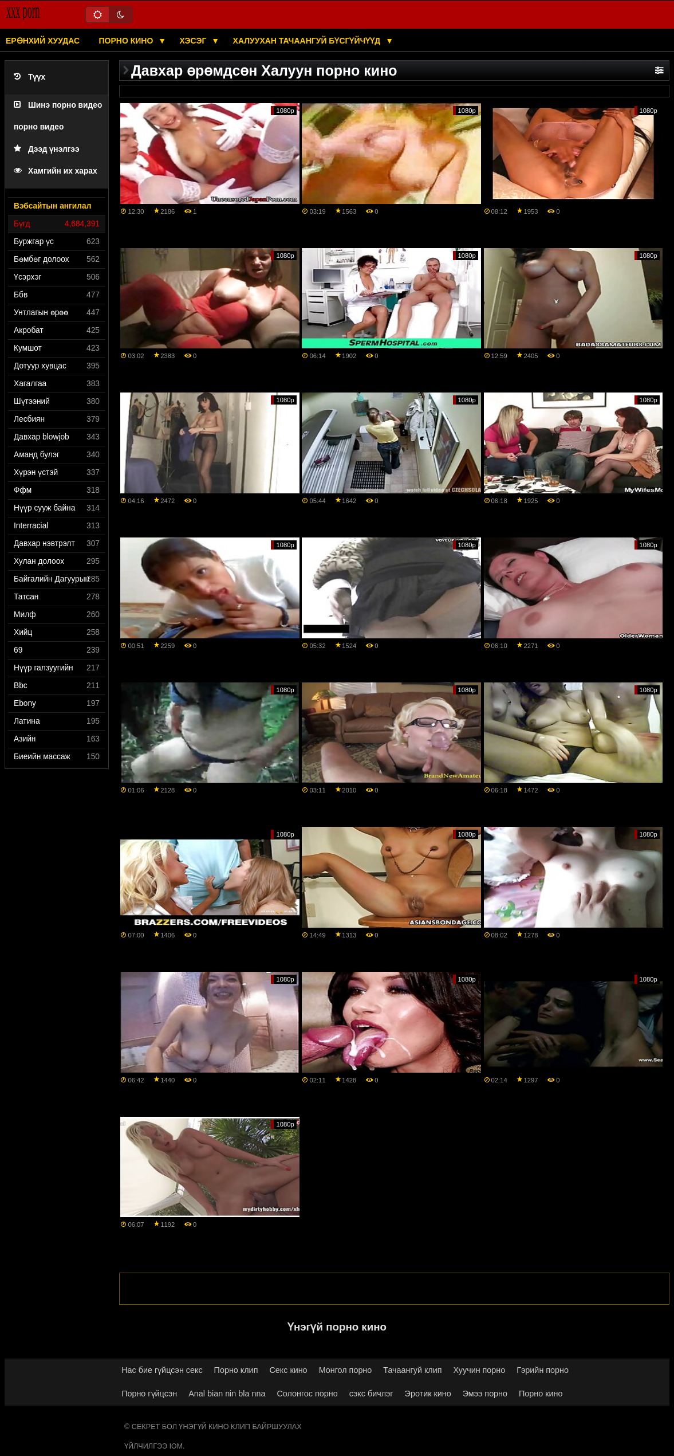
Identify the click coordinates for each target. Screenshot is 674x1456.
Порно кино (127, 40)
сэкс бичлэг (371, 1393)
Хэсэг (194, 40)
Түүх (29, 77)
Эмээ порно (485, 1393)
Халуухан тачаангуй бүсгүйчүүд (308, 40)
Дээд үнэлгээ (47, 149)
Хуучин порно (480, 1370)
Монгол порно (345, 1370)
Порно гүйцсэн (149, 1393)
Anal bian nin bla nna (226, 1393)
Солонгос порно (307, 1393)
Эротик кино (428, 1393)
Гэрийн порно (543, 1370)
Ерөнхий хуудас (43, 40)
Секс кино (288, 1370)
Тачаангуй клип (412, 1370)
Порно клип (236, 1370)
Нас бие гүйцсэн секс (161, 1370)
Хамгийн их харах (55, 171)
